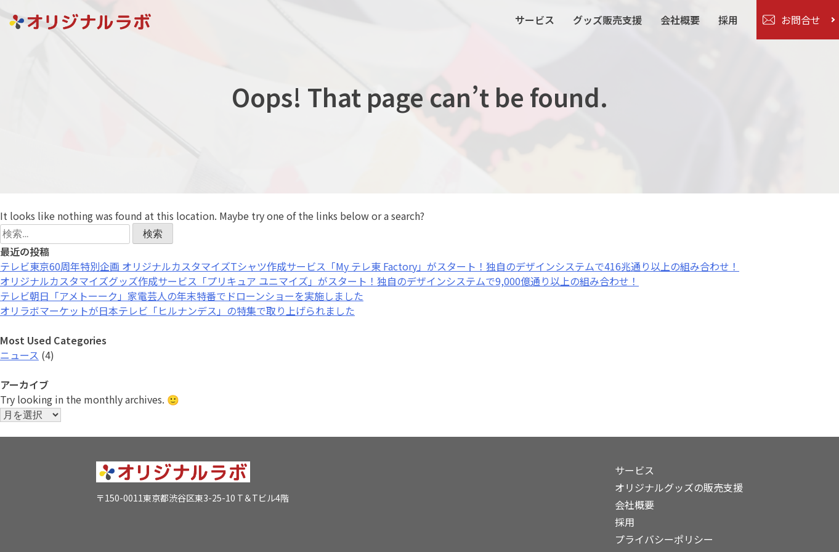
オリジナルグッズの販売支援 (679, 487)
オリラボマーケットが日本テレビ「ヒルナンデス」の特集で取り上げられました (177, 310)
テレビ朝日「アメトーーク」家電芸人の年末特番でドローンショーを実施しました (181, 295)
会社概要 (680, 19)
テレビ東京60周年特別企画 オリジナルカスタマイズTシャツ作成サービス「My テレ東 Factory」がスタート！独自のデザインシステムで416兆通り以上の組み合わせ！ (369, 266)
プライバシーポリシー (664, 539)
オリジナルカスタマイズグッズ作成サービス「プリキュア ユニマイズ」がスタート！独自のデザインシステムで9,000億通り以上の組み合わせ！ (319, 281)
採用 (728, 19)
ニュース (19, 354)
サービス (534, 19)
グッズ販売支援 (607, 19)
